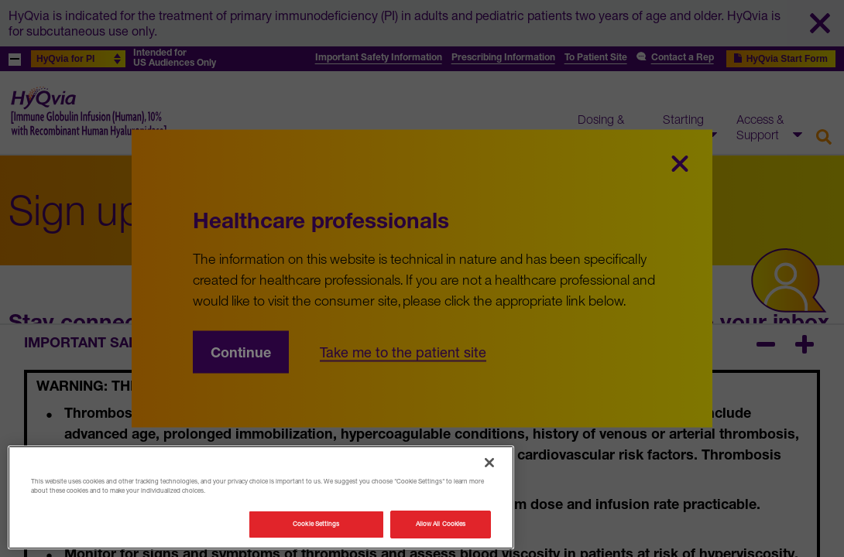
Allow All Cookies (440, 524)
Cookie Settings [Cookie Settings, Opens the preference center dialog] (316, 524)
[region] (261, 497)
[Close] (489, 463)
